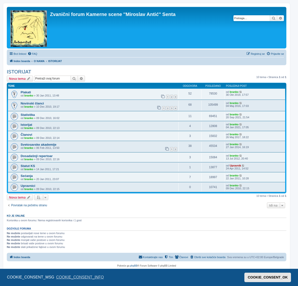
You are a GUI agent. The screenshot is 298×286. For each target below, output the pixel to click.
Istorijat (26, 125)
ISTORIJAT (19, 71)
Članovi (26, 134)
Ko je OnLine (16, 215)
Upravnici (28, 186)
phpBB (133, 265)
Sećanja (27, 176)
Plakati (26, 92)
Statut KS (28, 166)
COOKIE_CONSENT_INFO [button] (80, 277)
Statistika (28, 115)
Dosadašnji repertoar (37, 156)
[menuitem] (32, 54)
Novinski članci (32, 103)
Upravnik (235, 165)
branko (28, 95)
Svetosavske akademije (38, 144)
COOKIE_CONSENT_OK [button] (268, 277)
